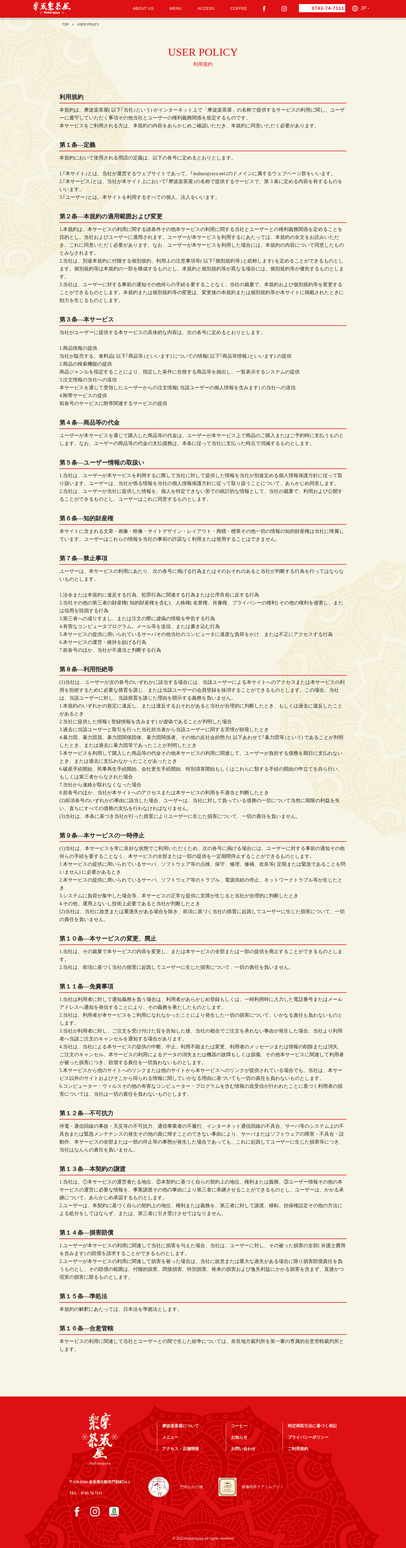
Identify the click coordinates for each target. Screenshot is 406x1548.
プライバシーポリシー (308, 1437)
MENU (175, 8)
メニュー (170, 1437)
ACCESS (206, 8)
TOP (65, 24)
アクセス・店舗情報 (180, 1448)
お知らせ (239, 1437)
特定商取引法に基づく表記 (312, 1425)
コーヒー (239, 1425)
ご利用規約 (298, 1448)
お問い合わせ (243, 1448)
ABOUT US (143, 8)
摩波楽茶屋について (180, 1425)
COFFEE (238, 8)
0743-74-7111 (328, 8)
